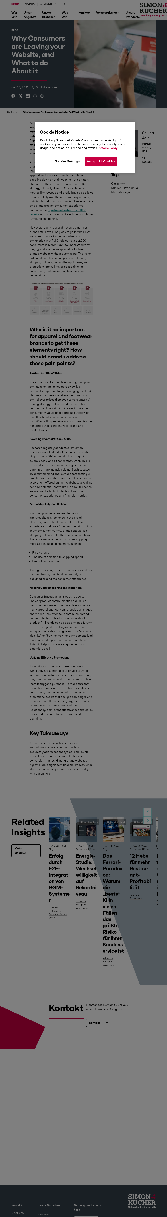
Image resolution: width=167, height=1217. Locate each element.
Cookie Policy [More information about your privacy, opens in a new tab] (108, 148)
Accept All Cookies (101, 161)
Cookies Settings (67, 161)
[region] (85, 147)
